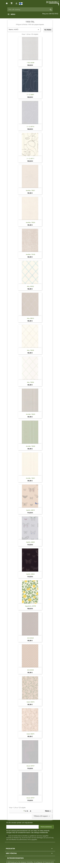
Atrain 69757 (30, 766)
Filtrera (47, 30)
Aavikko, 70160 (30, 254)
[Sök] (30, 9)
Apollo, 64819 (30, 510)
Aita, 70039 (30, 350)
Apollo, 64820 (30, 542)
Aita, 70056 (30, 382)
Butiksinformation (15, 858)
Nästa (48, 811)
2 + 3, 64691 (30, 94)
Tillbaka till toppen (42, 816)
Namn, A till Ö (24, 29)
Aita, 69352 (30, 286)
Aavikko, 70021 (30, 190)
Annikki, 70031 (30, 478)
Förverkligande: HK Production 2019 (44, 862)
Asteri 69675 (30, 734)
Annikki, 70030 (30, 446)
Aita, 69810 (30, 318)
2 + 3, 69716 (30, 126)
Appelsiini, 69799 (30, 606)
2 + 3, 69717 (30, 158)
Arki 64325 (30, 670)
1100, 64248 (30, 62)
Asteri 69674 (30, 702)
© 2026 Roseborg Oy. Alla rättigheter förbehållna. (19, 862)
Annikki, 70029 (30, 414)
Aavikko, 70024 (30, 222)
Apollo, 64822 (30, 574)
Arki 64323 (30, 638)
